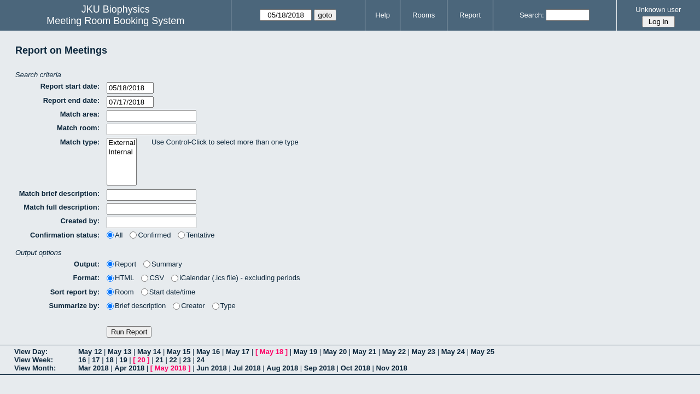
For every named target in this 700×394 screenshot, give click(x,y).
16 (82, 360)
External (121, 143)
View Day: (31, 351)
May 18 (271, 351)
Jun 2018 (211, 368)
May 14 (149, 351)
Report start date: (70, 86)
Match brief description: (59, 193)
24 (201, 360)
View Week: (33, 360)
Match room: (78, 128)
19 (123, 360)
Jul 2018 (246, 368)
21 (159, 360)
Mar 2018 (93, 368)
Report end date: (71, 100)
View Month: (35, 368)
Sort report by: (75, 292)
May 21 (364, 351)
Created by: (80, 221)
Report (470, 15)
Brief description (136, 306)
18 (109, 360)
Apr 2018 (129, 368)
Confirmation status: (65, 235)
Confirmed (150, 235)
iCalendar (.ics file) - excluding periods (235, 278)
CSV (152, 278)
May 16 (208, 351)
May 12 (90, 351)
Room (120, 292)
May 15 (178, 351)
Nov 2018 (391, 368)
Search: (532, 15)
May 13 (119, 351)
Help (382, 15)
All (114, 235)
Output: (87, 264)
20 (141, 360)
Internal (121, 152)
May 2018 (170, 368)
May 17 (237, 351)
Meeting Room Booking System (115, 20)
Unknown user (658, 9)
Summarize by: (74, 306)
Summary (162, 264)
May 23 (423, 351)
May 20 (335, 351)
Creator (189, 306)
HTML (120, 278)
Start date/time (168, 292)
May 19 (305, 351)
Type (224, 306)
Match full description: (62, 207)
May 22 (394, 351)
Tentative (196, 235)
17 (96, 360)
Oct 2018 (355, 368)
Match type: (80, 142)
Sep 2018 (319, 368)
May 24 (453, 351)
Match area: (80, 114)
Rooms (423, 15)
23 (186, 360)
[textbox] (151, 115)
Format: (86, 278)
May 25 (482, 351)
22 (173, 360)
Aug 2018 (282, 368)
